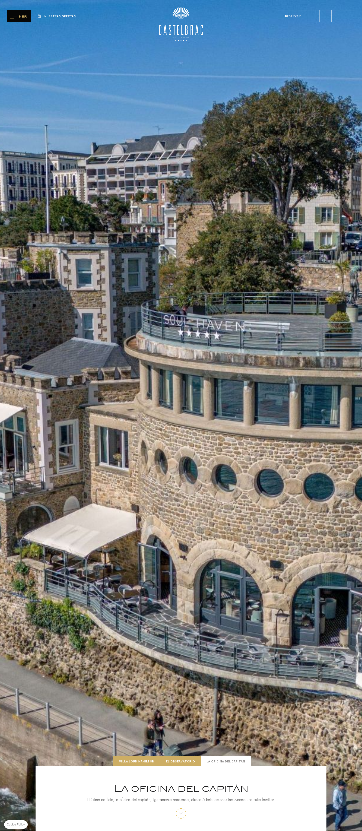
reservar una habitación (314, 16)
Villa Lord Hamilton (136, 761)
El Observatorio (180, 761)
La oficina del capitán (226, 761)
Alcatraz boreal (349, 16)
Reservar (293, 16)
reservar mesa (325, 16)
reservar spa (337, 16)
